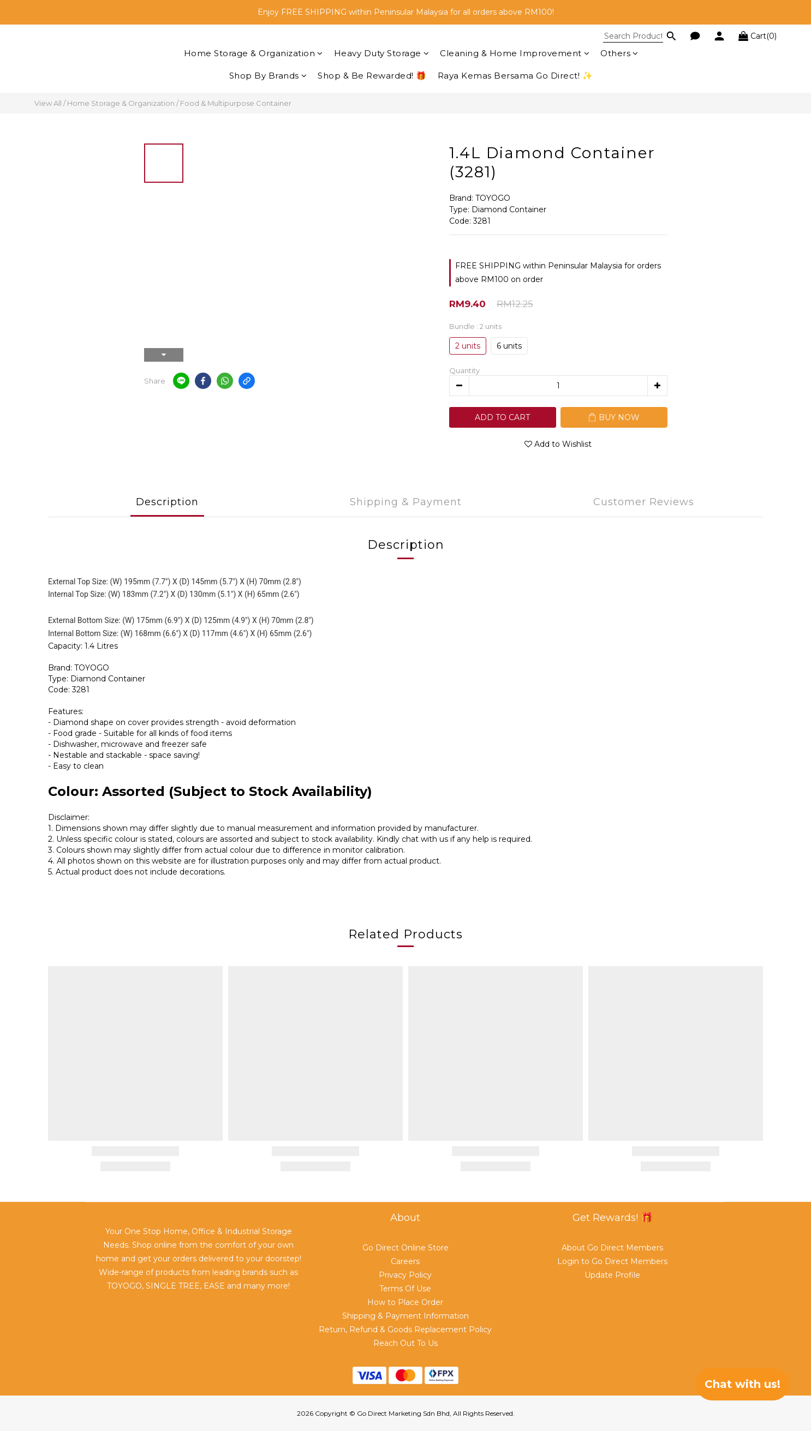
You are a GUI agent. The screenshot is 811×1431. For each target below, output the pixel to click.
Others (619, 53)
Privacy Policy (405, 1275)
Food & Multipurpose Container (235, 103)
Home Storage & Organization (253, 53)
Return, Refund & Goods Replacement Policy (405, 1329)
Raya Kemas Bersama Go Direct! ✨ (515, 75)
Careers (405, 1261)
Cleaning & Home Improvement (514, 53)
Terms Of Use (405, 1289)
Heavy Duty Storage (382, 53)
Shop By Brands (268, 75)
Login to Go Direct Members (612, 1261)
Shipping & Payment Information (405, 1316)
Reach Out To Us (405, 1343)
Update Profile (612, 1275)
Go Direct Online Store (405, 1248)
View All (48, 103)
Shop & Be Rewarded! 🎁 (372, 75)
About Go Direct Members (612, 1248)
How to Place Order (405, 1302)
